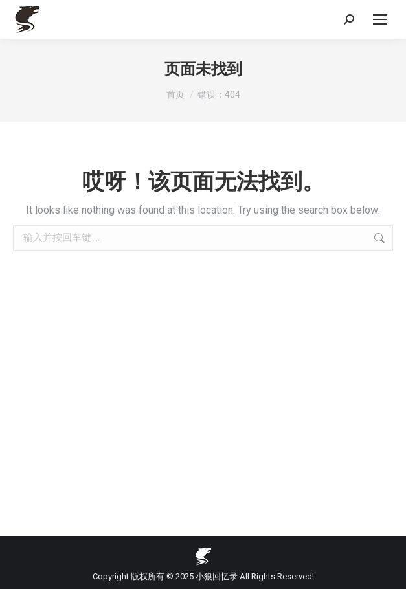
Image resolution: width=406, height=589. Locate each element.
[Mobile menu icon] (380, 19)
